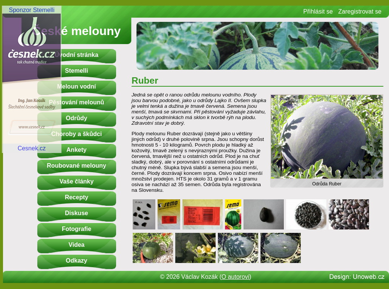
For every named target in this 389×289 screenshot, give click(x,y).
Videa (76, 245)
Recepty (76, 197)
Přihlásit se (318, 11)
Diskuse (76, 213)
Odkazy (76, 260)
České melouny (76, 31)
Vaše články (77, 181)
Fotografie (76, 229)
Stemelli (76, 70)
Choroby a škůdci (76, 134)
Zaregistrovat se (359, 11)
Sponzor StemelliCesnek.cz (31, 79)
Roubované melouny (76, 165)
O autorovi (236, 277)
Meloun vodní (76, 86)
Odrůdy (76, 118)
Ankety (76, 150)
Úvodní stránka (76, 55)
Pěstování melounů (76, 102)
